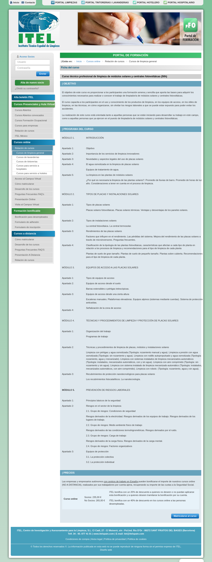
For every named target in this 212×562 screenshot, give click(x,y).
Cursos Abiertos (23, 110)
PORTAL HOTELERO (146, 2)
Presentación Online (25, 199)
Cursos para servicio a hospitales (27, 167)
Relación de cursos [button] (24, 131)
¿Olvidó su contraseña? (27, 88)
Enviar (42, 73)
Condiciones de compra (77, 539)
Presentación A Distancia (27, 255)
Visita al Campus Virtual (27, 204)
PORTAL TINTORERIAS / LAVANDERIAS (105, 2)
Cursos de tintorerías (26, 161)
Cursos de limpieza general (30, 153)
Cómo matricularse (24, 184)
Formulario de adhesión (27, 222)
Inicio (14, 2)
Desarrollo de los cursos (27, 189)
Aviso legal (96, 539)
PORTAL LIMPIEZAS (64, 2)
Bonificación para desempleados (31, 217)
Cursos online (93, 61)
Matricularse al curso (185, 516)
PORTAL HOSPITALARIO (179, 2)
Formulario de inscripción (27, 227)
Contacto (28, 2)
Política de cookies (137, 539)
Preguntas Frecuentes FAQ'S (30, 249)
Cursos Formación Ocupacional (31, 120)
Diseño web (106, 550)
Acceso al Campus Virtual (28, 178)
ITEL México (21, 136)
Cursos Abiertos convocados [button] (29, 115)
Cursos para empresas (26, 125)
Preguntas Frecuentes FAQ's (29, 194)
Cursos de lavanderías (27, 157)
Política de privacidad (115, 539)
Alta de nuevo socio (32, 82)
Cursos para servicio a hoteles (31, 173)
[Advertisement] (31, 288)
